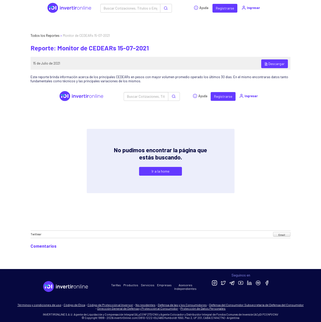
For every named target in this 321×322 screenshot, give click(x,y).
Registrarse (225, 8)
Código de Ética (74, 305)
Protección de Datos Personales (203, 308)
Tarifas (116, 285)
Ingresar (250, 8)
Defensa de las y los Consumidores (182, 305)
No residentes (145, 305)
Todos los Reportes (45, 35)
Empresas (164, 285)
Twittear (36, 234)
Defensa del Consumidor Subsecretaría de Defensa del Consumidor (256, 305)
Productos (130, 285)
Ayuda (201, 8)
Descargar (275, 63)
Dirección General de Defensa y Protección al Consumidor (137, 308)
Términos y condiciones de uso (39, 305)
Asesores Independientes (185, 286)
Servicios (147, 285)
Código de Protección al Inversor (110, 305)
